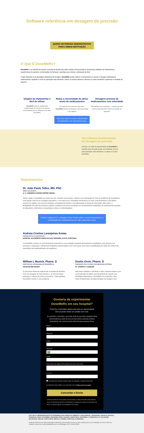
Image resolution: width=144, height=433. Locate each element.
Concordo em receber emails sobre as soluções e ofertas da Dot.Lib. (69, 381)
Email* (48, 341)
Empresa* (49, 333)
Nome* (48, 326)
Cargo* (48, 356)
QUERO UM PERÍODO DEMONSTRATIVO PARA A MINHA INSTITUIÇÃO (72, 45)
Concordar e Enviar (72, 392)
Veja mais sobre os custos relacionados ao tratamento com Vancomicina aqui (72, 120)
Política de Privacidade (83, 385)
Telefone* (49, 349)
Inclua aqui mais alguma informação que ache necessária (64, 364)
